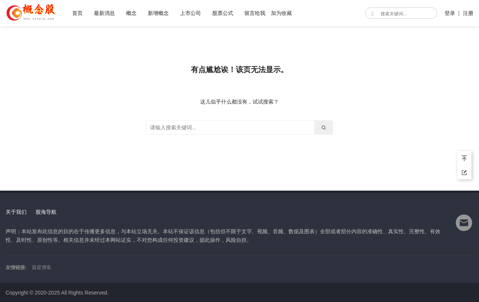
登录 (450, 13)
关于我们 (16, 212)
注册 (468, 13)
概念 (131, 13)
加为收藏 (281, 13)
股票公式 (222, 13)
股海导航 (46, 212)
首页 (77, 13)
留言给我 (254, 13)
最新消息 (104, 13)
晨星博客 (41, 267)
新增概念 (158, 13)
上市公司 (190, 13)
